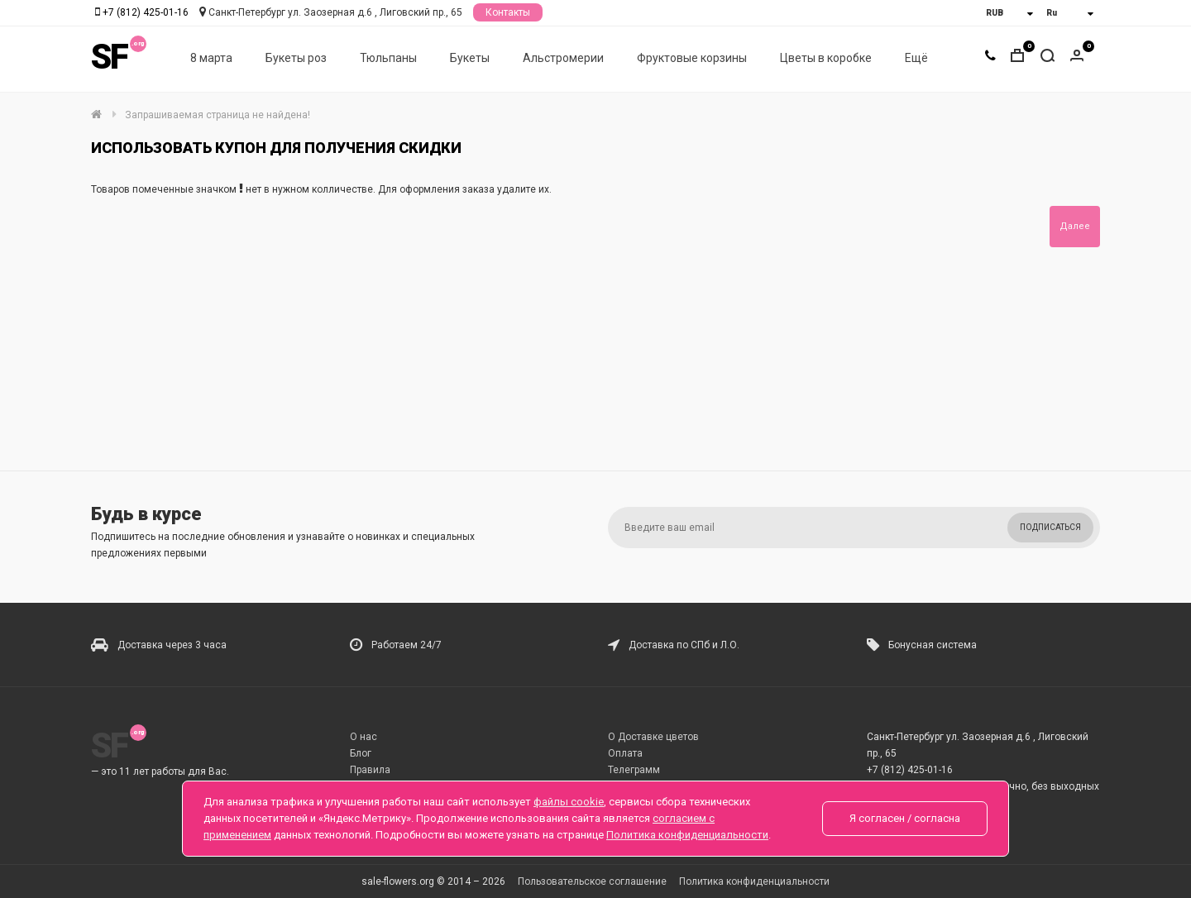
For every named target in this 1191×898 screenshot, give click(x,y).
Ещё (916, 58)
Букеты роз (296, 58)
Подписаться (1050, 527)
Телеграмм (634, 770)
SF (109, 57)
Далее (1074, 226)
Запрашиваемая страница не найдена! (217, 115)
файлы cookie (568, 801)
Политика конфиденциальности (754, 881)
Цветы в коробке (826, 58)
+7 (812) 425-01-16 (146, 12)
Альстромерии (563, 58)
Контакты (507, 12)
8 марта (211, 58)
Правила (370, 770)
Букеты (470, 58)
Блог (360, 753)
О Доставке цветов (653, 737)
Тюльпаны (388, 58)
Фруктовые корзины (692, 58)
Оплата (625, 753)
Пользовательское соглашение (592, 881)
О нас (363, 737)
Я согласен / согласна (904, 818)
